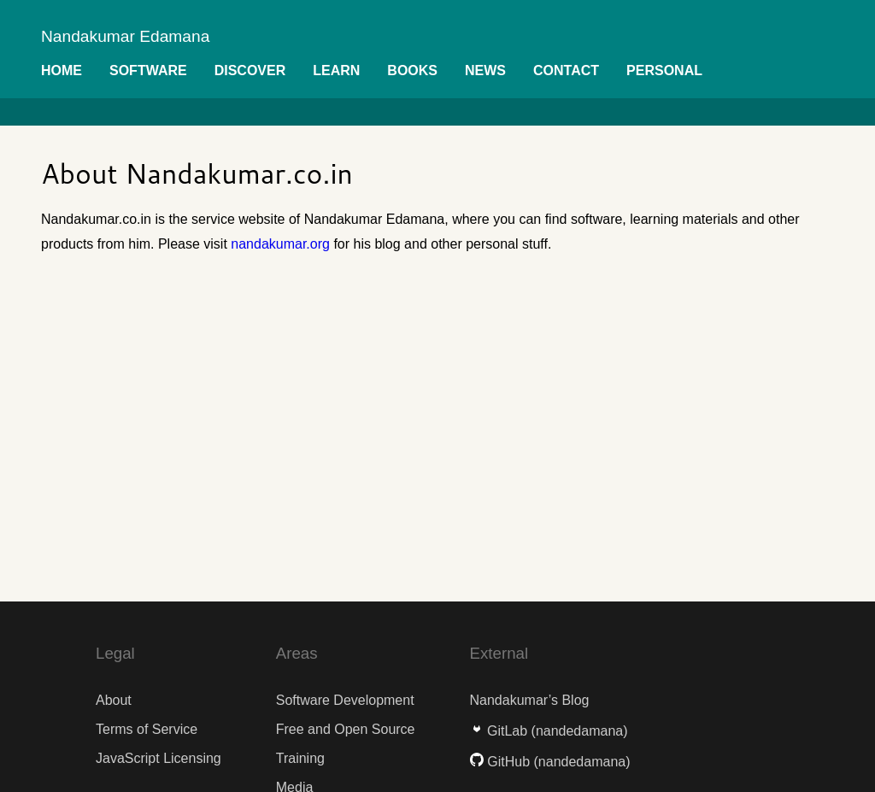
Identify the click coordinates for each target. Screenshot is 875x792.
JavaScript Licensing (158, 758)
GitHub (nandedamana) (550, 761)
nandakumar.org (280, 244)
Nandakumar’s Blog (530, 700)
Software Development (345, 700)
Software (148, 70)
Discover (250, 70)
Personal (664, 70)
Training (300, 758)
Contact (566, 70)
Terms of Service (146, 729)
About (114, 700)
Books (412, 70)
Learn (336, 70)
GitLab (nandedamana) (549, 731)
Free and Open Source (345, 729)
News (485, 70)
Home (61, 70)
